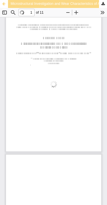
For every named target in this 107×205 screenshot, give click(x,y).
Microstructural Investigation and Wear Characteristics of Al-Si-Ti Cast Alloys (59, 4)
